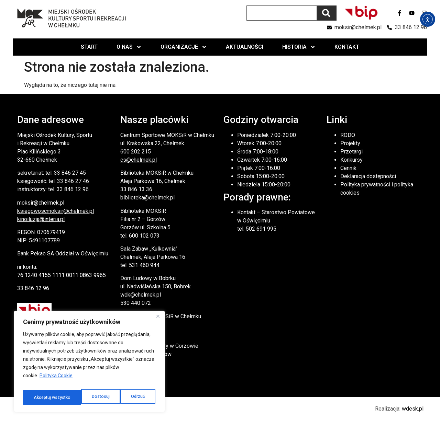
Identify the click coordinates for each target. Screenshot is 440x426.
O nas (129, 47)
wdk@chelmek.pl (140, 294)
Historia (299, 47)
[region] (89, 363)
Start (89, 47)
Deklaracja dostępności (368, 176)
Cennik (348, 168)
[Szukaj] (327, 13)
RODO (347, 135)
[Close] (158, 321)
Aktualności (244, 47)
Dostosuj (41, 397)
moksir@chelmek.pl (40, 202)
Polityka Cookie (56, 380)
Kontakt (346, 47)
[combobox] (281, 13)
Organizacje (184, 47)
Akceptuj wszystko (126, 397)
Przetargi (351, 151)
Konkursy (351, 160)
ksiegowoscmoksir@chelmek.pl (55, 211)
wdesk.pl (413, 408)
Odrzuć (79, 397)
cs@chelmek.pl (138, 160)
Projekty (350, 143)
